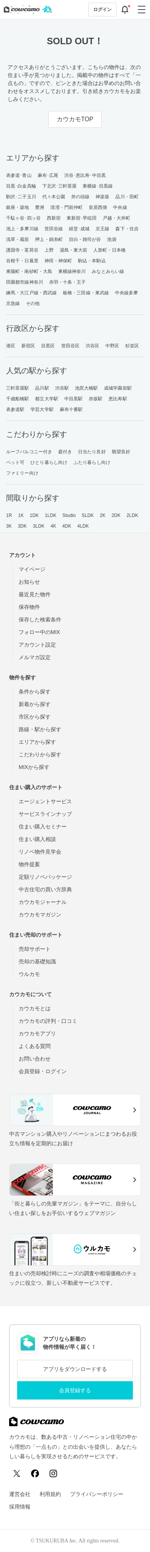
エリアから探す (37, 742)
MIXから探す (34, 767)
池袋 (111, 239)
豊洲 (39, 207)
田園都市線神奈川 (24, 282)
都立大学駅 (46, 398)
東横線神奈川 (72, 271)
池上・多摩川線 (22, 228)
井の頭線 (80, 196)
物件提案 (29, 864)
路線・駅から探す (40, 729)
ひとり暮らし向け (48, 462)
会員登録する (75, 1390)
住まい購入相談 (37, 839)
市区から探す (35, 717)
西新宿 (54, 218)
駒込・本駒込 (92, 260)
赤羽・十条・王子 (67, 282)
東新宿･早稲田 (82, 218)
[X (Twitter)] (16, 1473)
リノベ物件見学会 (40, 852)
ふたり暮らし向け (91, 462)
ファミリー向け (22, 473)
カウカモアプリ (37, 1033)
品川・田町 (127, 196)
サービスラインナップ (45, 814)
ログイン (102, 9)
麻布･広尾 (48, 175)
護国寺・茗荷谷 (22, 250)
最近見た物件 (35, 594)
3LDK (38, 526)
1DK (34, 515)
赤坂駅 (95, 398)
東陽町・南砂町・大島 (29, 271)
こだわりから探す (40, 754)
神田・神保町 (58, 260)
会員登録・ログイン (43, 1071)
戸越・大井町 (117, 218)
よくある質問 (35, 1046)
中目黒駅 (73, 398)
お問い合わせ (35, 1059)
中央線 (120, 207)
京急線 (13, 303)
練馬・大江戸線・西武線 (31, 292)
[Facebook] (35, 1473)
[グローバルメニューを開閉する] (141, 9)
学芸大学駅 (42, 409)
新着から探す (35, 704)
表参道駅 (15, 409)
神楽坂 (102, 196)
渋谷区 (92, 345)
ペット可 (15, 462)
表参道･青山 (19, 175)
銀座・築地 (17, 207)
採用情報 (19, 1507)
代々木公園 (53, 196)
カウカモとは (35, 1008)
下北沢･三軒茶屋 (59, 186)
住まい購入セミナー (43, 826)
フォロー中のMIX (39, 632)
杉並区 (132, 345)
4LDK (83, 526)
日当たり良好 (92, 451)
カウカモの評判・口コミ (48, 1021)
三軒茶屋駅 (17, 388)
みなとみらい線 (108, 271)
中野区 (112, 345)
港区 (10, 345)
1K (21, 515)
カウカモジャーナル (43, 902)
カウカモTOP (75, 119)
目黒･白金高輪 (21, 186)
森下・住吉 (127, 228)
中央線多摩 (126, 292)
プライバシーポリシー (96, 1494)
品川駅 (42, 388)
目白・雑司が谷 (85, 239)
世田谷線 (54, 228)
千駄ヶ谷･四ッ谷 (23, 218)
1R (9, 515)
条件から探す (35, 692)
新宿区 (28, 345)
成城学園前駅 (118, 388)
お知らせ (29, 582)
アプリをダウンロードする (75, 1369)
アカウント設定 (37, 645)
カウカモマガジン (40, 915)
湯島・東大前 (74, 250)
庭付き (65, 451)
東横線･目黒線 (98, 186)
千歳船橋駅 (17, 398)
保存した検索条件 (40, 619)
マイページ (32, 569)
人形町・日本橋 (109, 250)
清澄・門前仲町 (66, 207)
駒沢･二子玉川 (21, 196)
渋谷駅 (62, 388)
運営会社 (19, 1494)
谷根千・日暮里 (22, 260)
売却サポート (35, 949)
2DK (116, 515)
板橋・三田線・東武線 (86, 292)
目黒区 (48, 345)
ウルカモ (29, 974)
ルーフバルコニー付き (29, 451)
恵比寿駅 (118, 398)
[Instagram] (53, 1473)
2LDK (132, 515)
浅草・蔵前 (17, 239)
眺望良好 (121, 451)
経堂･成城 (79, 228)
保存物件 (29, 607)
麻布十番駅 (71, 409)
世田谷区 (70, 345)
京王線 (102, 228)
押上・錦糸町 (49, 239)
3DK (22, 526)
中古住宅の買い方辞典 (45, 889)
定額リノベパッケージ (45, 877)
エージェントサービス (45, 801)
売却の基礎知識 (37, 961)
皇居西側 (98, 207)
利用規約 (50, 1494)
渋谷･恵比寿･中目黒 (85, 175)
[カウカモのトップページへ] (26, 9)
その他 (33, 303)
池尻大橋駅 (86, 388)
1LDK (50, 515)
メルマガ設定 (35, 657)
